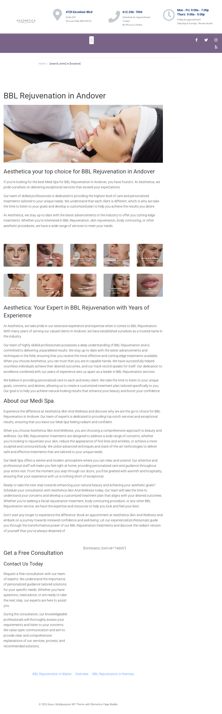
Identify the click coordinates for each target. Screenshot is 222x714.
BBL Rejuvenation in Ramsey (113, 674)
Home (42, 63)
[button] (91, 40)
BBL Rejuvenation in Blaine (52, 674)
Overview (82, 674)
